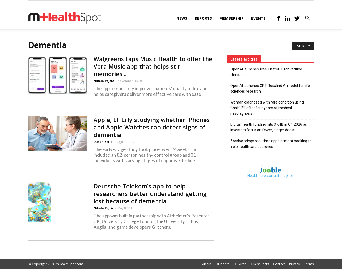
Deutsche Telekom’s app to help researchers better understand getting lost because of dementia (150, 193)
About (206, 264)
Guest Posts (260, 264)
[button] (307, 18)
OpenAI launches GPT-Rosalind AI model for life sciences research (270, 88)
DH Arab (240, 264)
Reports (203, 18)
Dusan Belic (103, 142)
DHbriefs (222, 264)
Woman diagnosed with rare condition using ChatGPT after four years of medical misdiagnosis (267, 108)
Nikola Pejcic (104, 81)
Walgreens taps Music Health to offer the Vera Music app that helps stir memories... (153, 66)
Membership (231, 18)
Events (258, 18)
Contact (279, 264)
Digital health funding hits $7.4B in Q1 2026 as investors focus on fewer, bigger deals (268, 127)
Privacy (294, 264)
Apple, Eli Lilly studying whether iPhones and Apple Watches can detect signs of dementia (152, 127)
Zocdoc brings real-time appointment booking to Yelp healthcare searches (271, 144)
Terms (309, 264)
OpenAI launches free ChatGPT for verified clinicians (266, 72)
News (181, 18)
